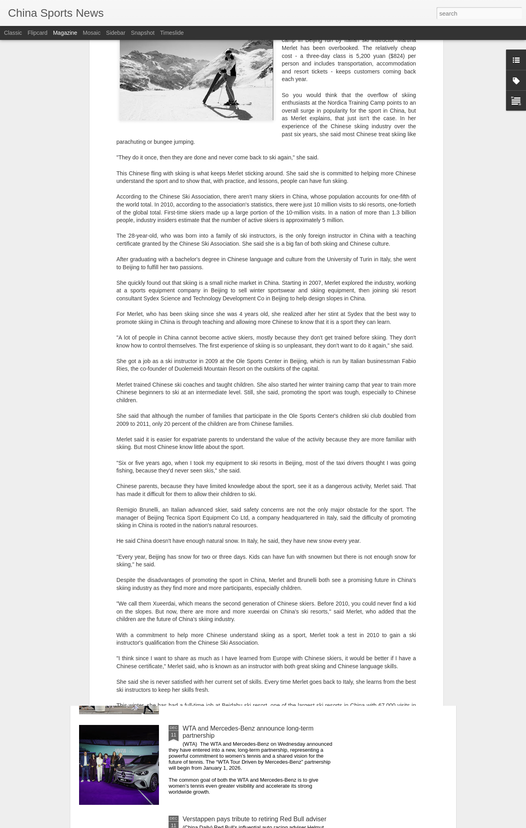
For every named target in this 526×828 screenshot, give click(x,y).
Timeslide (172, 33)
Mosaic (91, 33)
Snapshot (143, 33)
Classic (13, 33)
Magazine (65, 33)
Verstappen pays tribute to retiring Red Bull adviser (254, 819)
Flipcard (38, 33)
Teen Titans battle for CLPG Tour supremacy (245, 547)
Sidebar (115, 33)
